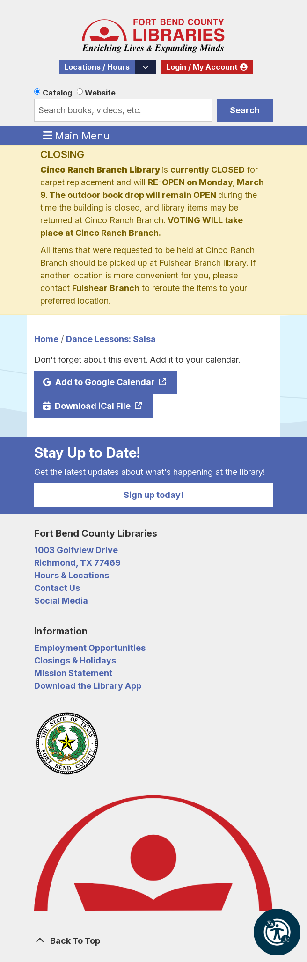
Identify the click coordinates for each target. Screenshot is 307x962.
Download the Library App (87, 686)
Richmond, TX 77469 (77, 563)
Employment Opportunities (90, 648)
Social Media (61, 600)
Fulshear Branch (105, 288)
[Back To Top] (153, 940)
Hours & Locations (71, 575)
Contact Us (57, 588)
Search (245, 110)
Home (46, 339)
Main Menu (76, 135)
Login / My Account (202, 67)
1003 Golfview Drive (76, 550)
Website (100, 92)
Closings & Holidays (75, 660)
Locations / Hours (97, 67)
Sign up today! (153, 495)
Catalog (57, 92)
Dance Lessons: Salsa (111, 339)
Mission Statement (73, 673)
